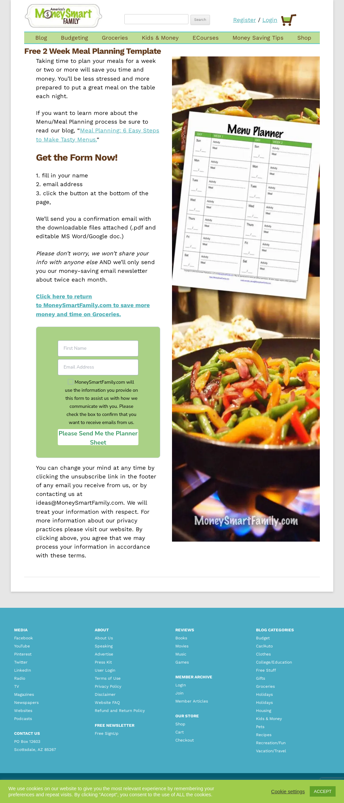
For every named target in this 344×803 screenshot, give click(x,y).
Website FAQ (107, 702)
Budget (263, 638)
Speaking (104, 646)
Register (244, 19)
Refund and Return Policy (120, 710)
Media (21, 630)
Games (182, 662)
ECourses (205, 37)
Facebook (23, 638)
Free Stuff (266, 670)
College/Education (274, 662)
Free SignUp (107, 733)
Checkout (184, 740)
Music (180, 654)
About (102, 630)
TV (16, 686)
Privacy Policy (108, 686)
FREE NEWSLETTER (114, 725)
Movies (181, 646)
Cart (179, 732)
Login (269, 19)
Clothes (263, 654)
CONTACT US (27, 733)
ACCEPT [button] (323, 791)
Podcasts (23, 718)
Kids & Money (160, 37)
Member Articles (191, 701)
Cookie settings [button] (288, 791)
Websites (23, 710)
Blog (41, 37)
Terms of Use (108, 678)
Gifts (260, 678)
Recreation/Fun (271, 743)
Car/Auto (264, 646)
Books (181, 638)
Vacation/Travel (271, 751)
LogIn (180, 685)
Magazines (24, 694)
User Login (105, 670)
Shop (304, 37)
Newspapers (26, 702)
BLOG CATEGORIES (275, 630)
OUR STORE (187, 716)
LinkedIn (22, 670)
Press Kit (103, 662)
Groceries (115, 37)
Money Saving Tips (258, 37)
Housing (263, 710)
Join (179, 693)
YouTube (22, 646)
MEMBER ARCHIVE (193, 677)
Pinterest (23, 654)
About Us (104, 638)
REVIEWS (184, 630)
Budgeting (74, 37)
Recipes (263, 734)
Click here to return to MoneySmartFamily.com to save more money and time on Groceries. (93, 305)
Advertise (104, 654)
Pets (260, 726)
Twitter (21, 662)
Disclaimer (105, 694)
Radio (19, 678)
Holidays (264, 694)
